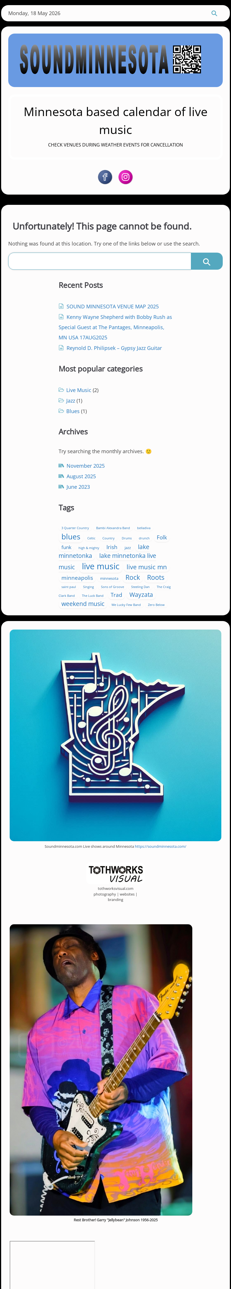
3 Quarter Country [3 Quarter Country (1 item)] (139, 428)
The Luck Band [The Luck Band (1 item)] (136, 525)
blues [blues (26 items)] (155, 436)
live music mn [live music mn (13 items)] (172, 486)
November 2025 (51, 449)
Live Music (142, 314)
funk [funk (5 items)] (183, 446)
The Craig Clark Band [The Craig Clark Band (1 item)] (181, 517)
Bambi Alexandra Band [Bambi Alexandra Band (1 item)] (177, 428)
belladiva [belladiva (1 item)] (132, 438)
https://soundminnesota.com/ (160, 784)
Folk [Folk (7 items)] (165, 445)
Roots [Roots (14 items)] (134, 507)
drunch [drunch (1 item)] (148, 447)
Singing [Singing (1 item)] (177, 508)
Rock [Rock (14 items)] (196, 497)
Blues (137, 335)
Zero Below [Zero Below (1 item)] (145, 543)
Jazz (134, 324)
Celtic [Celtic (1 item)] (176, 438)
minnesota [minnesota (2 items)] (173, 498)
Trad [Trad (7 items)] (160, 524)
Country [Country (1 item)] (193, 438)
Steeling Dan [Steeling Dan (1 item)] (150, 517)
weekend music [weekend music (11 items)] (146, 533)
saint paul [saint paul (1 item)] (157, 508)
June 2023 (43, 470)
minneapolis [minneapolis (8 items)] (141, 498)
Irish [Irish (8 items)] (145, 454)
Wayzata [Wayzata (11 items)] (185, 524)
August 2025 (46, 459)
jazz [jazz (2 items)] (161, 455)
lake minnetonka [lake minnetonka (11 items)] (153, 458)
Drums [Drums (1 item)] (130, 447)
